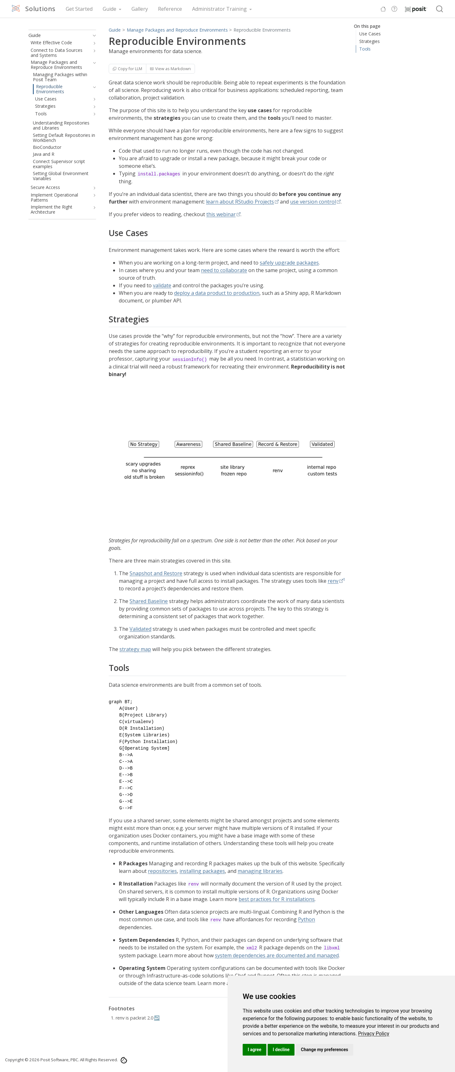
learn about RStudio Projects (240, 201)
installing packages (202, 871)
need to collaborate (224, 270)
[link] (373, 1034)
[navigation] (93, 35)
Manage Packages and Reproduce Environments (177, 30)
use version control (313, 201)
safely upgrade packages (289, 262)
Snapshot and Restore (156, 573)
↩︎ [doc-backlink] (157, 1018)
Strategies (369, 41)
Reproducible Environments (262, 30)
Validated (140, 628)
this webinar (221, 214)
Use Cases (370, 34)
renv (333, 580)
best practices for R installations (277, 899)
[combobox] (440, 9)
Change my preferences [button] (324, 1049)
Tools (365, 49)
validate (162, 285)
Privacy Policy (373, 1034)
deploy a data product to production (216, 292)
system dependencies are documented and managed (277, 955)
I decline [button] (281, 1049)
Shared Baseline (149, 601)
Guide (115, 30)
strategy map (135, 649)
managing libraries (260, 871)
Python (306, 919)
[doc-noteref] (344, 580)
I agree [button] (254, 1049)
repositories (162, 871)
